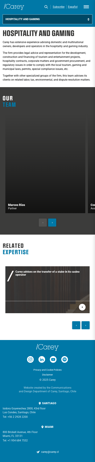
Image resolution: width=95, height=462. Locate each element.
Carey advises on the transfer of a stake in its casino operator (47, 273)
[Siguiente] (52, 223)
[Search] (46, 7)
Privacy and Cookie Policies (47, 369)
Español (73, 6)
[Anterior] (43, 223)
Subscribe (58, 6)
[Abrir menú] (86, 7)
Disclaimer (47, 374)
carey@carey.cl (50, 451)
